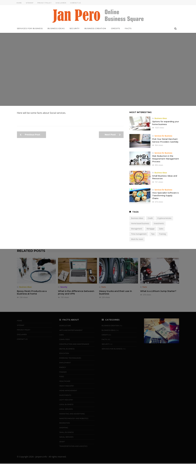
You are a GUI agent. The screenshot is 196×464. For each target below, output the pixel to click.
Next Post (113, 134)
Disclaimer (61, 3)
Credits (115, 28)
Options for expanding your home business (165, 122)
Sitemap (29, 3)
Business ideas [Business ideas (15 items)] (137, 218)
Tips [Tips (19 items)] (153, 234)
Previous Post (30, 134)
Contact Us (75, 3)
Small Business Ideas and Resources (164, 177)
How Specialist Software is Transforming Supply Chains (165, 195)
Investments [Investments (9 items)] (159, 223)
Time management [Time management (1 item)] (138, 234)
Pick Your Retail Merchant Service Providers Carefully (165, 140)
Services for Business (30, 28)
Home (19, 3)
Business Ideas (56, 28)
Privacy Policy (44, 3)
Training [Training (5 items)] (162, 234)
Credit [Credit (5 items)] (150, 218)
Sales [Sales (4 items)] (161, 228)
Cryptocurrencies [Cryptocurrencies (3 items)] (164, 218)
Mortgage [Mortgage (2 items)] (151, 228)
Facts (128, 28)
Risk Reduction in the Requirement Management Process (165, 159)
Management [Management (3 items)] (136, 228)
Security (75, 28)
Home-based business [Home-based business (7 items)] (140, 223)
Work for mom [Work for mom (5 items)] (137, 239)
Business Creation (95, 28)
